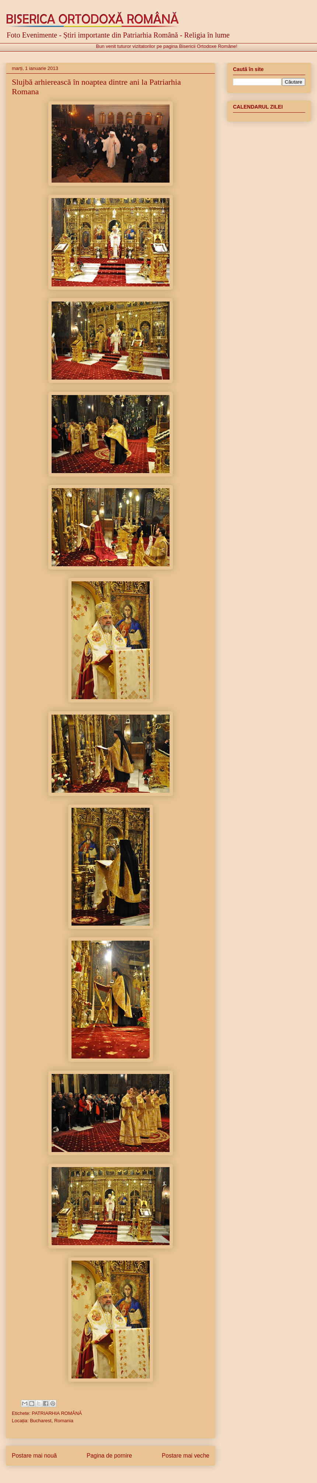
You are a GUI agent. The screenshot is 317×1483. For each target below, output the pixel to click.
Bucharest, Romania (51, 1420)
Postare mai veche (185, 1455)
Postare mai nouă (34, 1455)
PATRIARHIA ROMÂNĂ (57, 1413)
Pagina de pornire (109, 1455)
